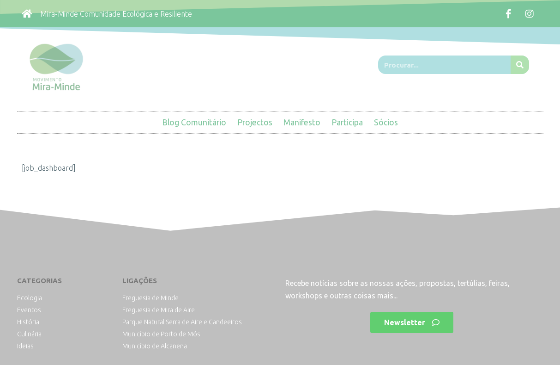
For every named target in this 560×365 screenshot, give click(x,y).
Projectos (254, 122)
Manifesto (301, 122)
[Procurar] (520, 65)
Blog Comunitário (194, 122)
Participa (347, 122)
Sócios (386, 122)
